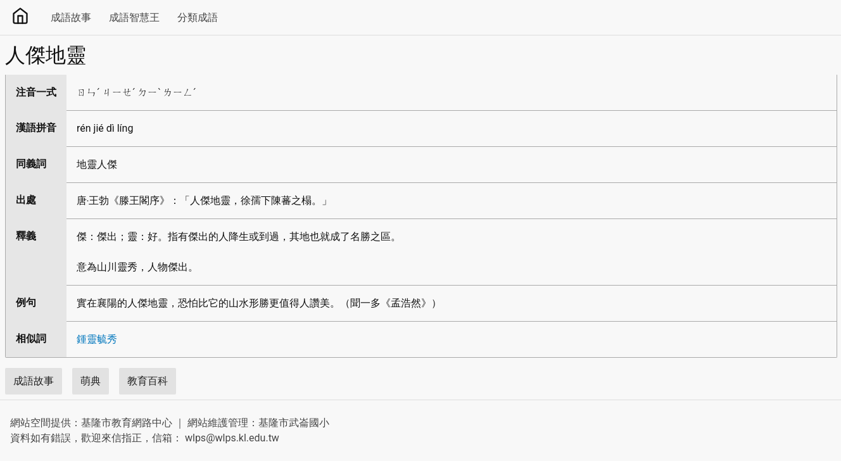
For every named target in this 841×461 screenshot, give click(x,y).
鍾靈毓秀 (97, 339)
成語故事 (71, 17)
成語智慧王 (134, 17)
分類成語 (197, 17)
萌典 (90, 381)
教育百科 (147, 381)
